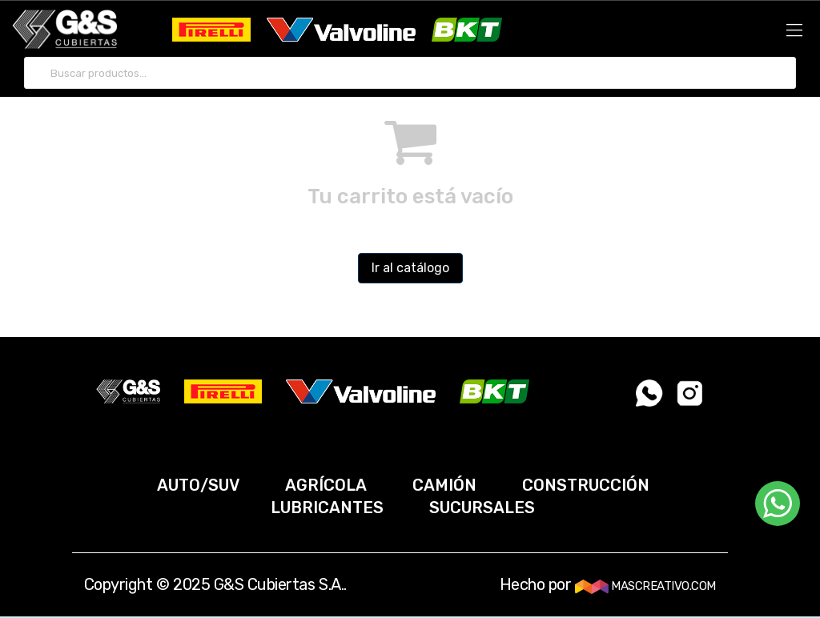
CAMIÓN (444, 485)
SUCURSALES (482, 507)
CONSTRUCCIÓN (585, 485)
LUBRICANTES (327, 507)
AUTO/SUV (198, 485)
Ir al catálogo (410, 267)
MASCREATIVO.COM (645, 586)
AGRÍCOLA (326, 485)
